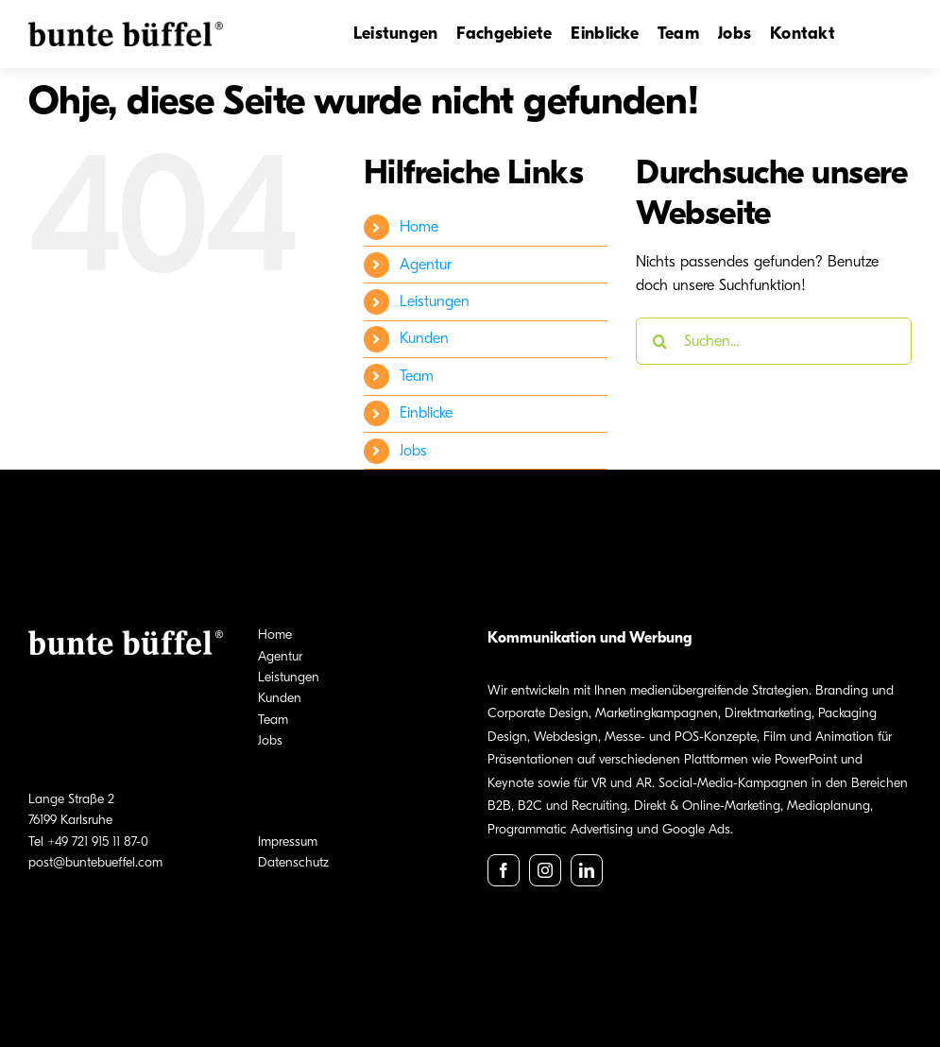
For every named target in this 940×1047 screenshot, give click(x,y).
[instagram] (545, 870)
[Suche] (659, 341)
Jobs (413, 450)
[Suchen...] (774, 341)
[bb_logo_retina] (125, 29)
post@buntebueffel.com (95, 862)
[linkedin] (587, 870)
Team (417, 376)
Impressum (287, 841)
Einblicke (426, 412)
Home (419, 226)
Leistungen (435, 301)
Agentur (426, 264)
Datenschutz (293, 862)
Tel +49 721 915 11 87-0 (88, 841)
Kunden (424, 338)
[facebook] (503, 870)
